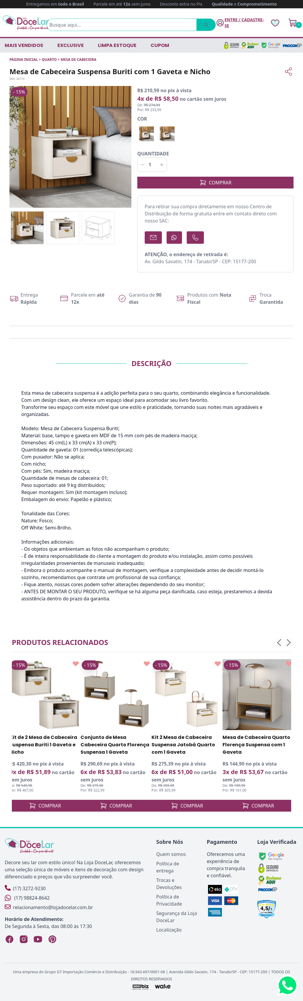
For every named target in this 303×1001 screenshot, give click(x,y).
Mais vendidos (24, 45)
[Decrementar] (142, 164)
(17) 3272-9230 (25, 888)
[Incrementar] (161, 164)
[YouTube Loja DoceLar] (38, 939)
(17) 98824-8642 (27, 897)
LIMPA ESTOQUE (117, 45)
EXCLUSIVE (70, 45)
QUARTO (49, 59)
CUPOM (160, 45)
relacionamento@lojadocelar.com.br (49, 907)
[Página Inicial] (26, 22)
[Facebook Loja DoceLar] (9, 939)
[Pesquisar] (205, 25)
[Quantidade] (152, 164)
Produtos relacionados (60, 642)
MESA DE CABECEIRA (78, 59)
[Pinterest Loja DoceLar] (52, 939)
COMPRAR (215, 182)
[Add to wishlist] (75, 663)
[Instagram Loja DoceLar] (23, 939)
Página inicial (23, 59)
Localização (169, 930)
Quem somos (171, 854)
